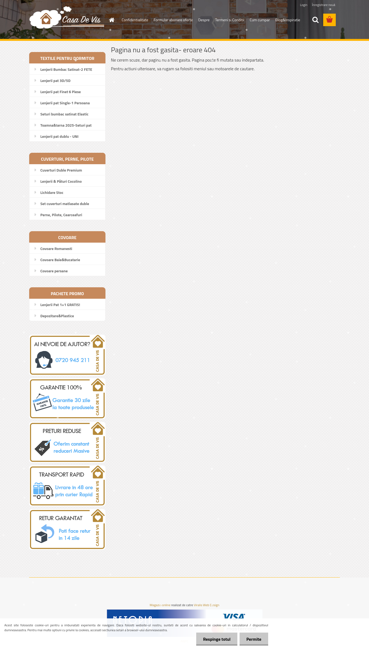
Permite (253, 639)
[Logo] (66, 17)
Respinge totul (217, 639)
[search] (315, 20)
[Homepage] (111, 20)
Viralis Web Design (206, 605)
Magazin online (160, 605)
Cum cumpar (260, 20)
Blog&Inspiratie (287, 20)
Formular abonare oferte (173, 20)
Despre (204, 20)
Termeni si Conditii (229, 20)
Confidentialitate (135, 20)
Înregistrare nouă (323, 4)
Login (303, 4)
